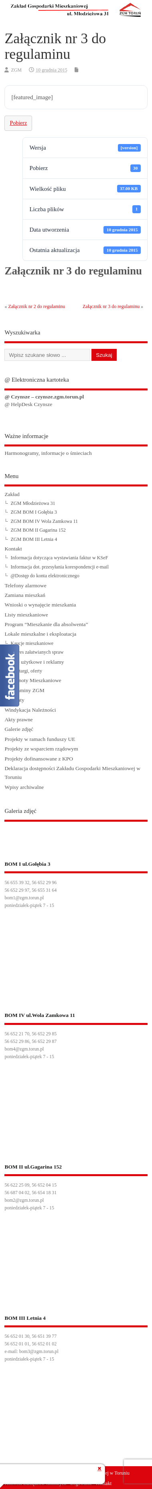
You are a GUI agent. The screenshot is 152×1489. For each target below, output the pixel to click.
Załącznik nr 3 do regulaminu (111, 306)
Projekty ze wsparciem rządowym (41, 749)
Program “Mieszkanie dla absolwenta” (46, 624)
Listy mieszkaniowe (26, 615)
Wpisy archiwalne (24, 787)
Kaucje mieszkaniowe (31, 643)
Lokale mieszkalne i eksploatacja (40, 634)
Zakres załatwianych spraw (36, 652)
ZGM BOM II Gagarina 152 (38, 530)
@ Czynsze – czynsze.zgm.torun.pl (44, 397)
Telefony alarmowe (25, 585)
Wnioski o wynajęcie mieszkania (40, 605)
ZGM (16, 70)
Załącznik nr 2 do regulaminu (36, 306)
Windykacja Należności (30, 710)
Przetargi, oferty (26, 671)
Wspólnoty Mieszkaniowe (32, 680)
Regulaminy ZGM (24, 690)
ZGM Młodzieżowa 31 (32, 503)
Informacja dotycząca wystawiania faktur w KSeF (59, 557)
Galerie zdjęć (18, 729)
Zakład (11, 494)
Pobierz (18, 123)
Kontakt (13, 549)
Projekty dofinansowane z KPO (38, 759)
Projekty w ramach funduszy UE (39, 739)
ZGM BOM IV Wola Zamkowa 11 (44, 521)
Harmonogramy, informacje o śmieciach (47, 453)
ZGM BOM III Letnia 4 (33, 539)
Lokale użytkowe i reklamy (34, 662)
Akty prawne (18, 719)
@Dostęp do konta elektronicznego (44, 575)
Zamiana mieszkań (24, 595)
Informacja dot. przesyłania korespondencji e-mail (59, 567)
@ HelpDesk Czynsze (28, 404)
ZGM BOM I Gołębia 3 (33, 512)
